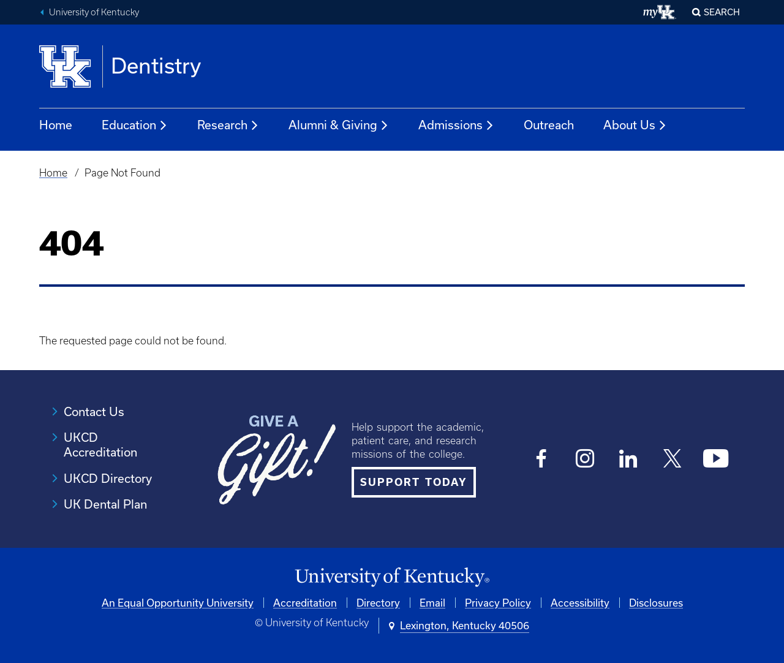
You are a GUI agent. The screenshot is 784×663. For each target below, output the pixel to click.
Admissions (456, 126)
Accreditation (305, 602)
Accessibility (580, 602)
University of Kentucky (94, 12)
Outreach (549, 125)
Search (722, 12)
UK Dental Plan (105, 504)
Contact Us (94, 411)
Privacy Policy (498, 602)
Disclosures (656, 602)
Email (432, 602)
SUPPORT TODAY (413, 482)
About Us (635, 126)
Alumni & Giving (338, 126)
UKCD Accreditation (100, 444)
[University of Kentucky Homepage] (392, 577)
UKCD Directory (108, 478)
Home (55, 125)
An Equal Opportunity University (178, 602)
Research (228, 126)
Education (135, 126)
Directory (378, 602)
